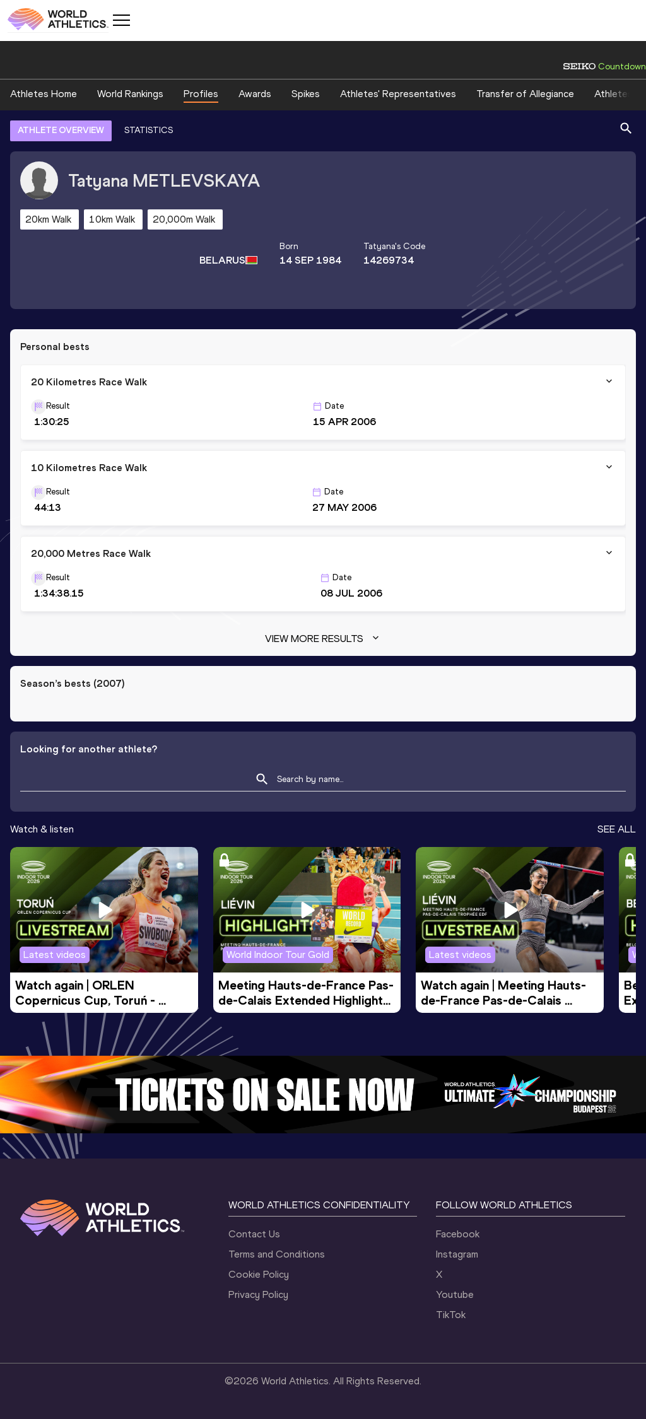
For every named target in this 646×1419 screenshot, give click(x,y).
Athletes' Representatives (398, 94)
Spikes (305, 94)
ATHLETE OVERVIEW (61, 130)
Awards (254, 94)
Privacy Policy (258, 1294)
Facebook (457, 1234)
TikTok (451, 1315)
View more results (323, 639)
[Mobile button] (121, 20)
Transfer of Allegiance (525, 94)
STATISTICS (148, 130)
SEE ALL (616, 829)
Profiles (201, 94)
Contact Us (254, 1234)
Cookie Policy (258, 1274)
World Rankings (130, 94)
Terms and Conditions (276, 1254)
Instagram (457, 1254)
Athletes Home (43, 94)
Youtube (455, 1294)
